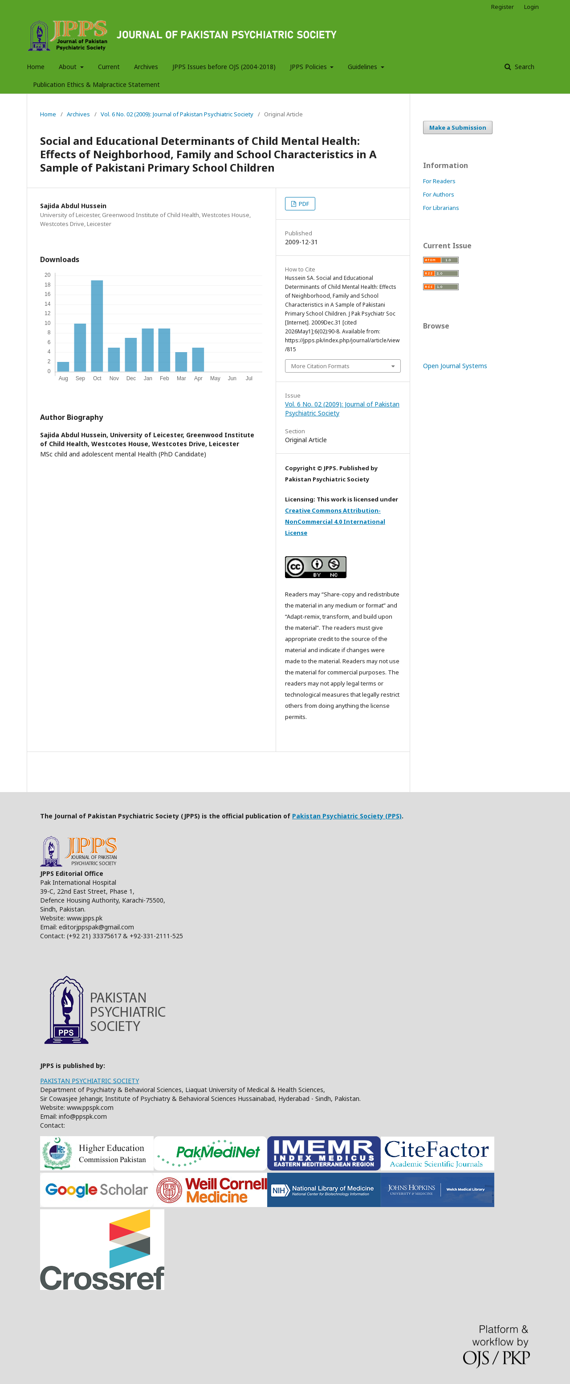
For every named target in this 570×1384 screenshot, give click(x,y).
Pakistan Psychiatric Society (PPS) (347, 816)
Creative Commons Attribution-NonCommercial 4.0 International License (335, 521)
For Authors (438, 194)
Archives (146, 66)
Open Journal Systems (455, 365)
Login (531, 7)
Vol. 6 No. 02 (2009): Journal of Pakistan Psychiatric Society (177, 114)
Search (523, 66)
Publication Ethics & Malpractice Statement (96, 84)
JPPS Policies (309, 66)
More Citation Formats (320, 366)
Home (36, 66)
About (68, 66)
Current (109, 66)
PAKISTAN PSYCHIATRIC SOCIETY (89, 1080)
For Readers (439, 181)
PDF (303, 204)
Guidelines (363, 66)
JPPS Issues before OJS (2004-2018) (224, 66)
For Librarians (441, 208)
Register (502, 7)
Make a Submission (457, 127)
